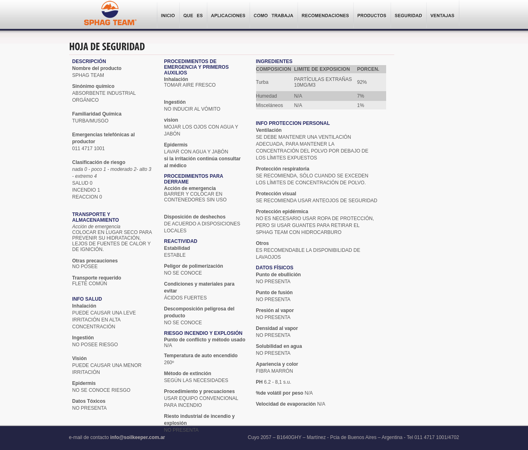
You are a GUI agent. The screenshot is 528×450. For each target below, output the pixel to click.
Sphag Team (110, 15)
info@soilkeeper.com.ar (137, 437)
